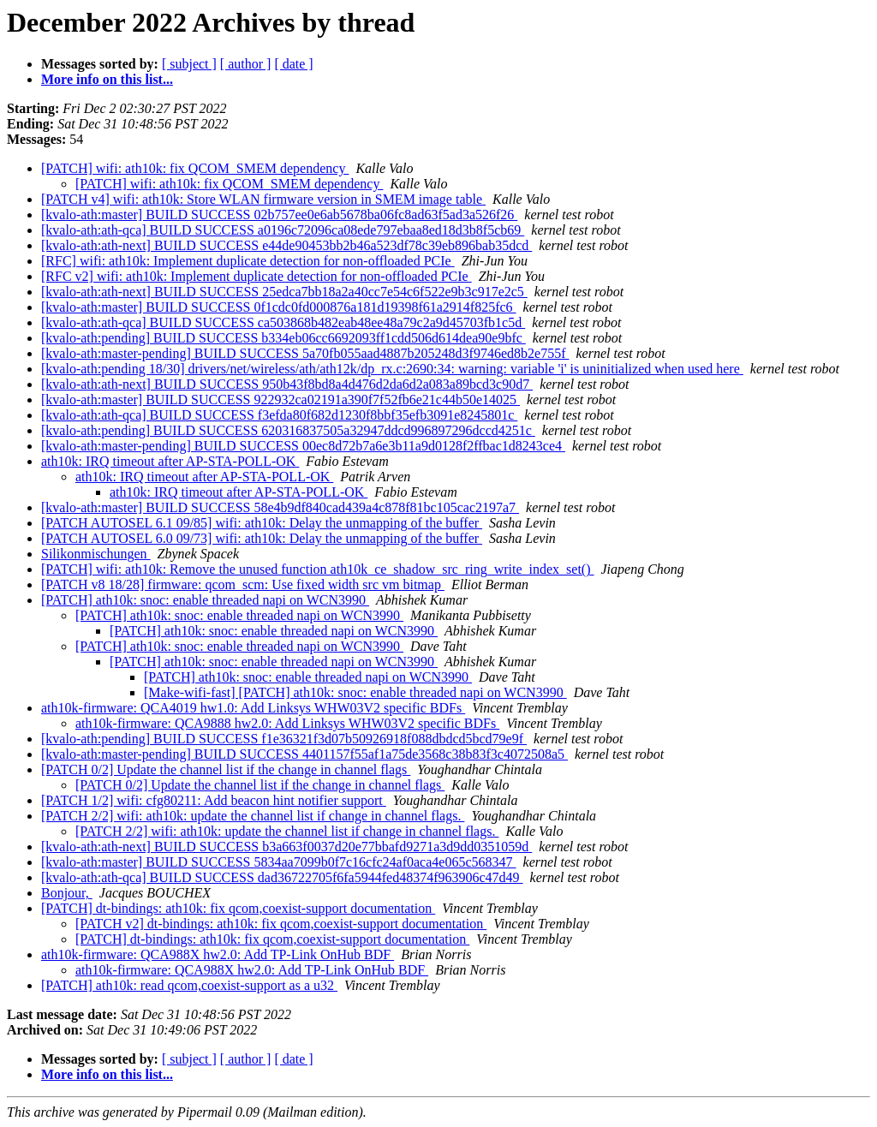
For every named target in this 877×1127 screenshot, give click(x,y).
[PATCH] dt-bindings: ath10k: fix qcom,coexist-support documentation (238, 908)
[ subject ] (189, 64)
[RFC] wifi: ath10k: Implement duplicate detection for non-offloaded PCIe (248, 260)
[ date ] (293, 64)
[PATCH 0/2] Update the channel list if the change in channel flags (225, 769)
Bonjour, (66, 893)
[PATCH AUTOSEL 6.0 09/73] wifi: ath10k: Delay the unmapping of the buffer (261, 538)
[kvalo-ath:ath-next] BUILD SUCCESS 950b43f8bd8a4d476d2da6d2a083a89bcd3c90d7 (287, 384)
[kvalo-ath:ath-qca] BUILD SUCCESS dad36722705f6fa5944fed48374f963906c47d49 (282, 877)
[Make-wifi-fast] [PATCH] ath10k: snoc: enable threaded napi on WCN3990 (355, 692)
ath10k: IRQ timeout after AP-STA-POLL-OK (170, 461)
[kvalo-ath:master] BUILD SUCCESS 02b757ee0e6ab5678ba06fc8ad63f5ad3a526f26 (279, 214)
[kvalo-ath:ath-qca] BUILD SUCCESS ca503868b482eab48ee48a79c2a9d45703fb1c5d (283, 322)
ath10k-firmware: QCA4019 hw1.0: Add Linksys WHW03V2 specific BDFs (253, 708)
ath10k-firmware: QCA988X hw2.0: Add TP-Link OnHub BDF (217, 954)
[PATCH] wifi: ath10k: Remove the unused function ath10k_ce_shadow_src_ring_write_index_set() (317, 569)
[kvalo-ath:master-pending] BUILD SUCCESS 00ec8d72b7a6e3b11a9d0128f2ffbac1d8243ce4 (303, 445)
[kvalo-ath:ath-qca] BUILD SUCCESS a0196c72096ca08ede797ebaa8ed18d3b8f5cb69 (282, 230)
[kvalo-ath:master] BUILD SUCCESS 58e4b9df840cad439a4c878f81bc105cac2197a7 (280, 507)
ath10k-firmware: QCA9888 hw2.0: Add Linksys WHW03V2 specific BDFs (287, 723)
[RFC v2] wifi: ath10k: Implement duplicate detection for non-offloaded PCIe (256, 276)
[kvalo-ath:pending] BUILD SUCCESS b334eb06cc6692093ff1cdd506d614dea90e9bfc (283, 338)
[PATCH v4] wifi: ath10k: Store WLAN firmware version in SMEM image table (263, 199)
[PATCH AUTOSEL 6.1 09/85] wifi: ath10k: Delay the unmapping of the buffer (261, 523)
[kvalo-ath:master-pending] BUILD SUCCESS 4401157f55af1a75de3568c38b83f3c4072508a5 (304, 754)
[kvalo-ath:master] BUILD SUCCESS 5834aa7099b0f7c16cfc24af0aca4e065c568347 (278, 862)
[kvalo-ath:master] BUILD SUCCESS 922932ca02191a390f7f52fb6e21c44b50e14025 (280, 399)
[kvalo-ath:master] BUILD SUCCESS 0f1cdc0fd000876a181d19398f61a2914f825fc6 (278, 307)
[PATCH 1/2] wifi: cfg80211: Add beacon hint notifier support (213, 800)
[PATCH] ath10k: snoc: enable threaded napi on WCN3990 (205, 600)
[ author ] (245, 64)
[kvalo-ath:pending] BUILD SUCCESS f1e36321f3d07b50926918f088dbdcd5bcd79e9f (284, 738)
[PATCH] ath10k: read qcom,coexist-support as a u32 (189, 985)
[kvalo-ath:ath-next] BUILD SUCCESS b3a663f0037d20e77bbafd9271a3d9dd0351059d (286, 846)
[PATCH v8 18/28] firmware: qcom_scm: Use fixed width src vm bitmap (242, 584)
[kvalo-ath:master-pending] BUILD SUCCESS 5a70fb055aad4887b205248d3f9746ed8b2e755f (305, 353)
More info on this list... (107, 79)
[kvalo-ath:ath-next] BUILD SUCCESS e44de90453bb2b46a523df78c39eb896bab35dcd (286, 245)
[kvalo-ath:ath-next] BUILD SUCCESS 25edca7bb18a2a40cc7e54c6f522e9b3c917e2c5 (284, 291)
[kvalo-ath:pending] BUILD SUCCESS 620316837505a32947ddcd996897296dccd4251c (288, 430)
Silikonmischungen (96, 553)
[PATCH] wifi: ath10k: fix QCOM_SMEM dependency (195, 168)
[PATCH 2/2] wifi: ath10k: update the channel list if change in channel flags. (252, 815)
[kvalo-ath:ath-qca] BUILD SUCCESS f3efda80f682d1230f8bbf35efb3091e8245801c (279, 415)
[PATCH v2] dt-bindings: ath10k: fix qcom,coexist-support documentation (280, 923)
